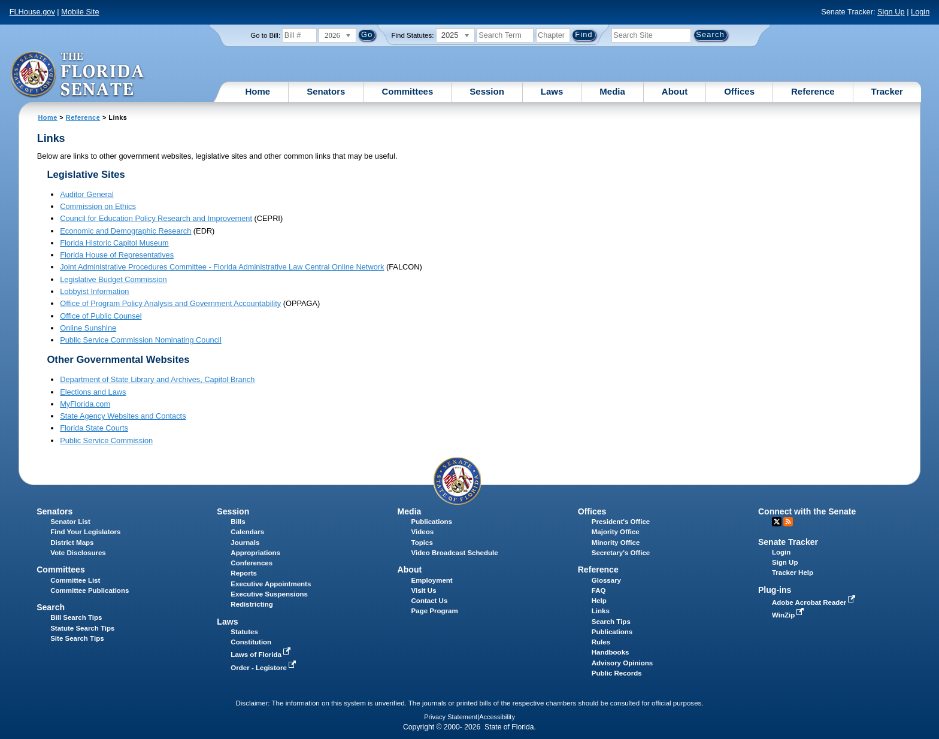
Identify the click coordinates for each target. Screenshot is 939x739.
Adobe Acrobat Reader (815, 602)
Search (51, 607)
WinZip (789, 615)
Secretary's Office (621, 552)
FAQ (599, 590)
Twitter (777, 521)
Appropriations (255, 552)
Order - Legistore (264, 667)
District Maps (71, 542)
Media (612, 91)
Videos (422, 531)
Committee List (75, 580)
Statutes (244, 631)
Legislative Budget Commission (113, 279)
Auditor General (87, 194)
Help (599, 600)
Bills (238, 521)
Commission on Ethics (98, 206)
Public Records (617, 673)
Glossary (606, 580)
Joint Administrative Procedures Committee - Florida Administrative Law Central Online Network (222, 266)
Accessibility (497, 716)
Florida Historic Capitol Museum (114, 242)
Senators (326, 91)
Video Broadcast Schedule (454, 552)
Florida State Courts (94, 427)
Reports (244, 573)
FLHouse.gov (32, 11)
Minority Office (616, 542)
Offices (739, 91)
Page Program (434, 610)
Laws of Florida (262, 654)
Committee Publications (89, 590)
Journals (245, 542)
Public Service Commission (106, 440)
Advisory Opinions (622, 663)
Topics (422, 542)
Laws (552, 91)
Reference (813, 91)
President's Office (621, 521)
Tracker (887, 91)
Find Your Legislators (85, 531)
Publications (431, 521)
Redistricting (251, 604)
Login (920, 11)
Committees (407, 91)
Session (486, 91)
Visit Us (424, 590)
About (674, 91)
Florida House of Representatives (117, 254)
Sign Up (891, 11)
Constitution (251, 642)
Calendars (247, 531)
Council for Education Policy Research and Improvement (156, 218)
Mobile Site (80, 11)
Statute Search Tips (82, 628)
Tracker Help (792, 572)
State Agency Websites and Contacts (123, 415)
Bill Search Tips (76, 617)
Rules (601, 642)
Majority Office (616, 531)
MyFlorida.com (85, 403)
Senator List (70, 521)
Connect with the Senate (807, 511)
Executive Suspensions (269, 594)
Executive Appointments (271, 583)
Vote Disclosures (78, 552)
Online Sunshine (88, 327)
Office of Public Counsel (100, 315)
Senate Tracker (788, 542)
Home (258, 91)
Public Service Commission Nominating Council (141, 339)
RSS (788, 521)
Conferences (251, 563)
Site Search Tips (77, 638)
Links (601, 610)
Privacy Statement (450, 716)
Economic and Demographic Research (125, 230)
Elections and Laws (93, 391)
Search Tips (611, 621)
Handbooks (610, 652)
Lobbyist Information (94, 291)
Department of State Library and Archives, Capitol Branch (157, 379)
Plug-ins (775, 590)
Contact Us (429, 600)
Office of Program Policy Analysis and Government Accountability (170, 303)
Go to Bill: (265, 35)
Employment (432, 580)
